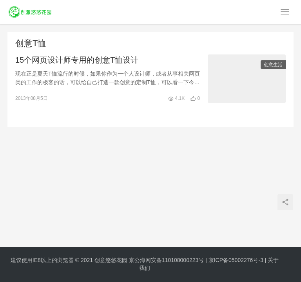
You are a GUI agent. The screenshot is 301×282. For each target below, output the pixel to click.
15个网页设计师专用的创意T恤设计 (76, 60)
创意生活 (273, 65)
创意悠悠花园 (110, 260)
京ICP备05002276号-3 (236, 260)
